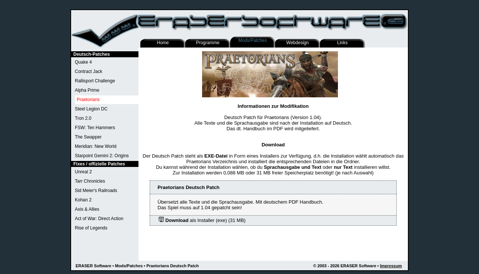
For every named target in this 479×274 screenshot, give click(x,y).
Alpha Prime (87, 90)
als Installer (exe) (193, 220)
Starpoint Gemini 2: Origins (102, 155)
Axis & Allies (87, 209)
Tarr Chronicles (90, 181)
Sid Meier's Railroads (96, 190)
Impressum (391, 266)
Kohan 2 (83, 200)
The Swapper (88, 137)
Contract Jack (88, 71)
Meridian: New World (95, 146)
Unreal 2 (83, 171)
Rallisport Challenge (95, 80)
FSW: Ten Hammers (95, 127)
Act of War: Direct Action (99, 218)
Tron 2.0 (83, 118)
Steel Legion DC (91, 109)
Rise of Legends (91, 228)
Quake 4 (83, 62)
